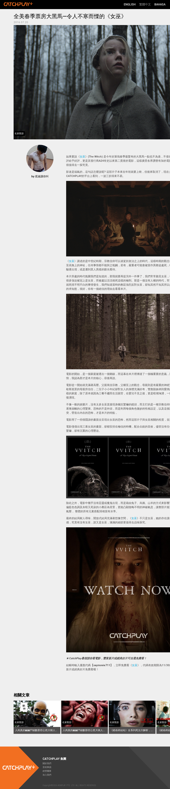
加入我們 (47, 775)
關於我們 (47, 763)
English (130, 4)
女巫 (82, 156)
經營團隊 (47, 771)
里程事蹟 (47, 767)
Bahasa (159, 4)
